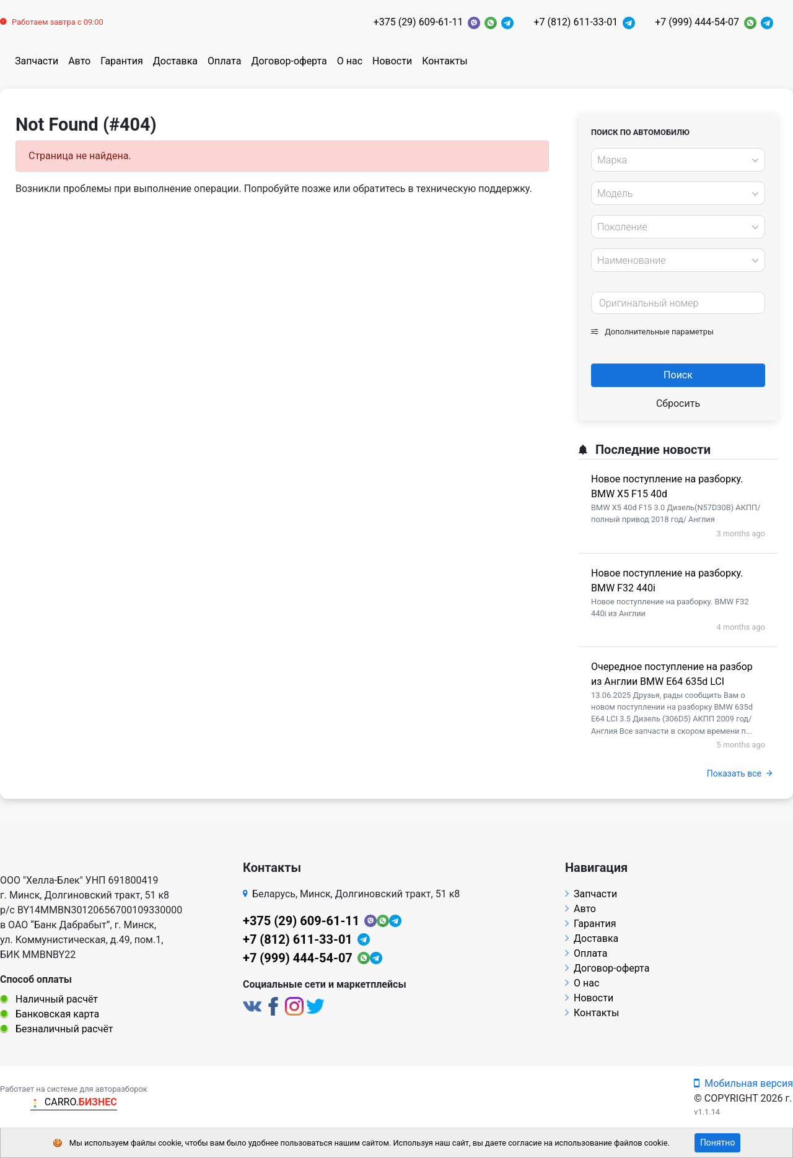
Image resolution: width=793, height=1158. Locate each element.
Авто (79, 61)
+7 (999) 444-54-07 (697, 22)
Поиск (678, 375)
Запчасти (36, 61)
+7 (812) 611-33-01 (575, 22)
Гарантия (121, 61)
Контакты (444, 61)
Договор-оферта (288, 61)
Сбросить (678, 403)
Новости (392, 61)
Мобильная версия (743, 1083)
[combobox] (678, 160)
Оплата (224, 61)
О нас (349, 61)
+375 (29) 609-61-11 (418, 22)
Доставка (175, 61)
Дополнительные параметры (652, 331)
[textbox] (674, 160)
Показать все (739, 773)
